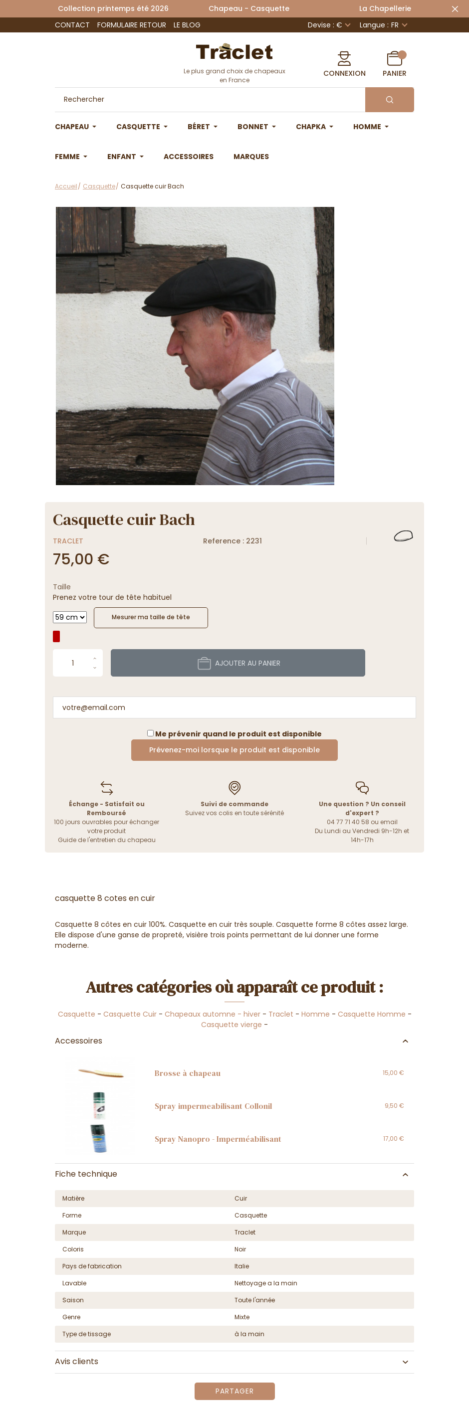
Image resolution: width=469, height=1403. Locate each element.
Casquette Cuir (130, 1014)
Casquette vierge (231, 1025)
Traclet (68, 541)
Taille (62, 587)
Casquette (76, 1014)
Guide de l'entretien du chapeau (107, 840)
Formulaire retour (131, 25)
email (389, 822)
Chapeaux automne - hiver (212, 1014)
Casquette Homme (372, 1014)
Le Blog (187, 25)
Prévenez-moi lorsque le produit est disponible (234, 750)
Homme (315, 1014)
